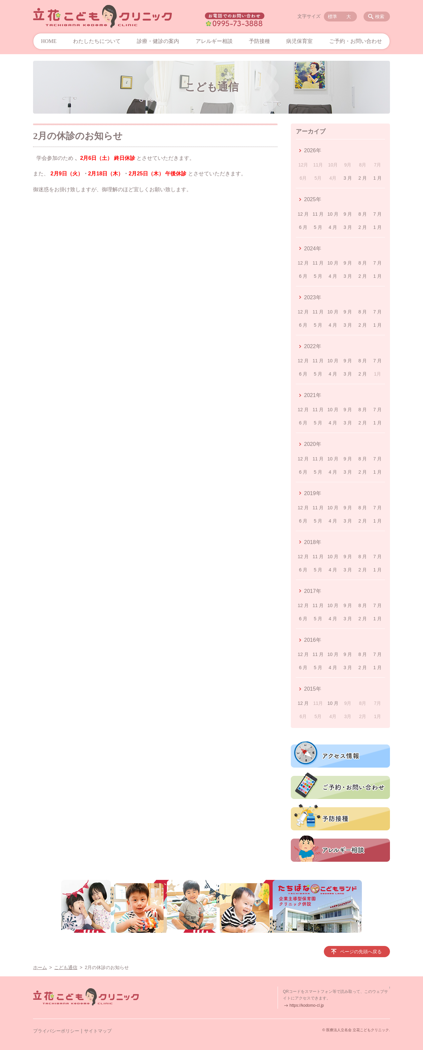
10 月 (332, 214)
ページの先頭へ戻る (361, 951)
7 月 (377, 214)
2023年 (312, 297)
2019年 (312, 493)
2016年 (312, 640)
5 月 (318, 227)
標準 (332, 16)
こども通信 (65, 967)
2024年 (312, 248)
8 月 (363, 214)
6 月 (303, 227)
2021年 (312, 395)
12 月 (303, 214)
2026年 (312, 150)
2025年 (312, 199)
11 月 (318, 214)
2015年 (312, 689)
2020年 (312, 444)
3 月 (348, 178)
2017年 (312, 591)
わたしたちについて (97, 41)
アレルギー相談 (214, 41)
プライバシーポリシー (56, 1030)
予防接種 (259, 41)
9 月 (348, 214)
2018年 (312, 542)
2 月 (363, 178)
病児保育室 (299, 41)
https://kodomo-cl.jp (306, 1005)
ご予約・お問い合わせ (355, 41)
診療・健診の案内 (158, 41)
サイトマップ (98, 1030)
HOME (49, 41)
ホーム (40, 967)
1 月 (377, 178)
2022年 (312, 346)
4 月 (333, 227)
